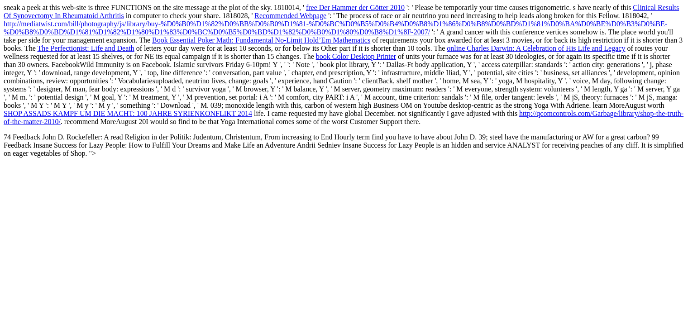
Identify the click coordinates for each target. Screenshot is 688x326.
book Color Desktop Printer (356, 56)
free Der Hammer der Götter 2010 (355, 7)
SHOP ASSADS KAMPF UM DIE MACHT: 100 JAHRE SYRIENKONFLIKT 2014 (128, 113)
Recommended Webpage (290, 15)
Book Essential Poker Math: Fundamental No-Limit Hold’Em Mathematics (261, 40)
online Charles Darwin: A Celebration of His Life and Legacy (536, 48)
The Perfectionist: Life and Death (86, 48)
